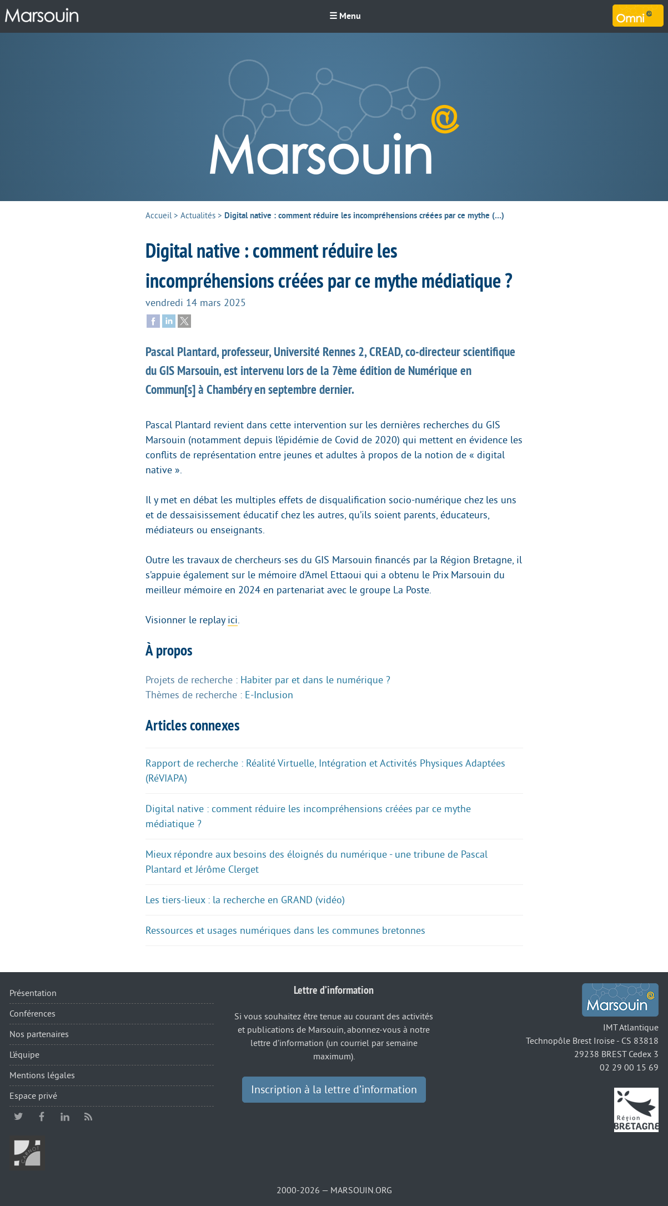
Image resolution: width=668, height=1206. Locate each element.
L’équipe (24, 1055)
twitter (18, 1116)
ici (233, 619)
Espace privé (33, 1096)
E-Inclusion (269, 694)
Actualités (197, 216)
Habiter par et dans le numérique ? (315, 679)
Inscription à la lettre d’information (334, 1090)
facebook (42, 1116)
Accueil (158, 216)
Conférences (32, 1014)
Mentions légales (42, 1075)
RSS (88, 1116)
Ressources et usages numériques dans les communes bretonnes (285, 930)
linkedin (65, 1116)
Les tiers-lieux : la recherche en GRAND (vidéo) (245, 899)
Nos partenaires (39, 1034)
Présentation (33, 993)
